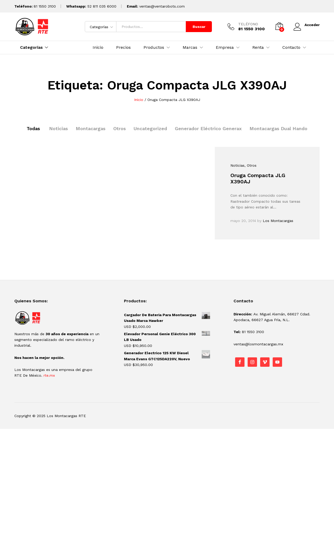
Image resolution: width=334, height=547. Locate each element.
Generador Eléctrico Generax (208, 128)
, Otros (250, 165)
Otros (119, 128)
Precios (123, 47)
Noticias (58, 128)
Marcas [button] (190, 47)
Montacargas (90, 128)
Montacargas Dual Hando (278, 128)
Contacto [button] (291, 47)
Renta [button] (258, 47)
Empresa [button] (225, 47)
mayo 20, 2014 (243, 221)
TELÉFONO (248, 24)
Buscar (199, 27)
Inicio (98, 47)
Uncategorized (150, 128)
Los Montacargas (278, 221)
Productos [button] (154, 47)
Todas (33, 128)
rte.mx (49, 375)
